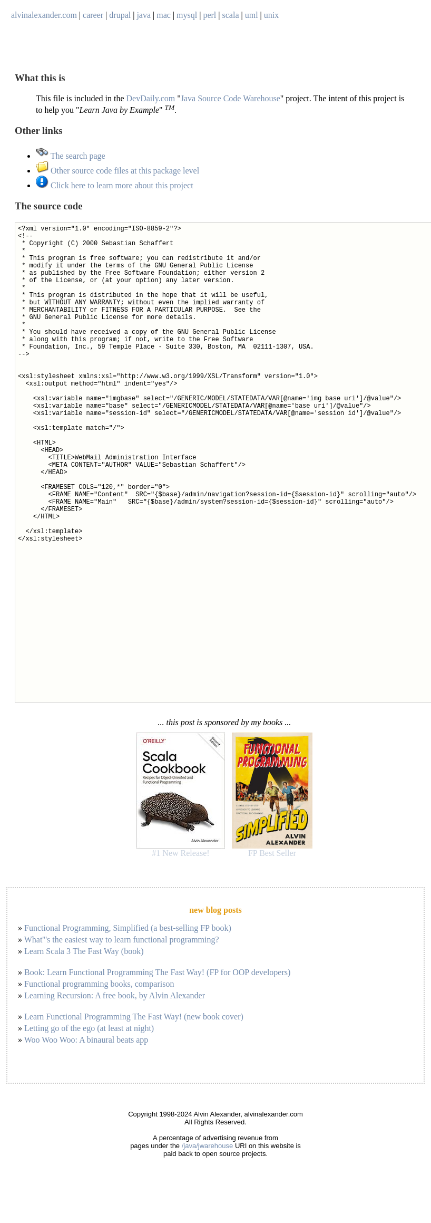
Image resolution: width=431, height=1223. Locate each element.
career (93, 15)
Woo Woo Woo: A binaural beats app (86, 1039)
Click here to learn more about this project (114, 185)
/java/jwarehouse (207, 1146)
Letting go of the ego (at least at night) (89, 1028)
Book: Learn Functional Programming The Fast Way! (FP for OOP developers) (157, 972)
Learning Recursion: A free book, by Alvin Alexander (114, 995)
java (143, 15)
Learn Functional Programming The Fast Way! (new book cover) (133, 1016)
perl (209, 15)
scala (230, 15)
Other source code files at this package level (117, 170)
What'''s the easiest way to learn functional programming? (121, 939)
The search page (70, 155)
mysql (187, 15)
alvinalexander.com (44, 15)
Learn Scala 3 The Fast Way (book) (84, 951)
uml (251, 15)
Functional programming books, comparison (99, 983)
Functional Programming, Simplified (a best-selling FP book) (127, 927)
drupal (120, 15)
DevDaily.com (150, 98)
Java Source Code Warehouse (230, 98)
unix (271, 15)
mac (163, 15)
